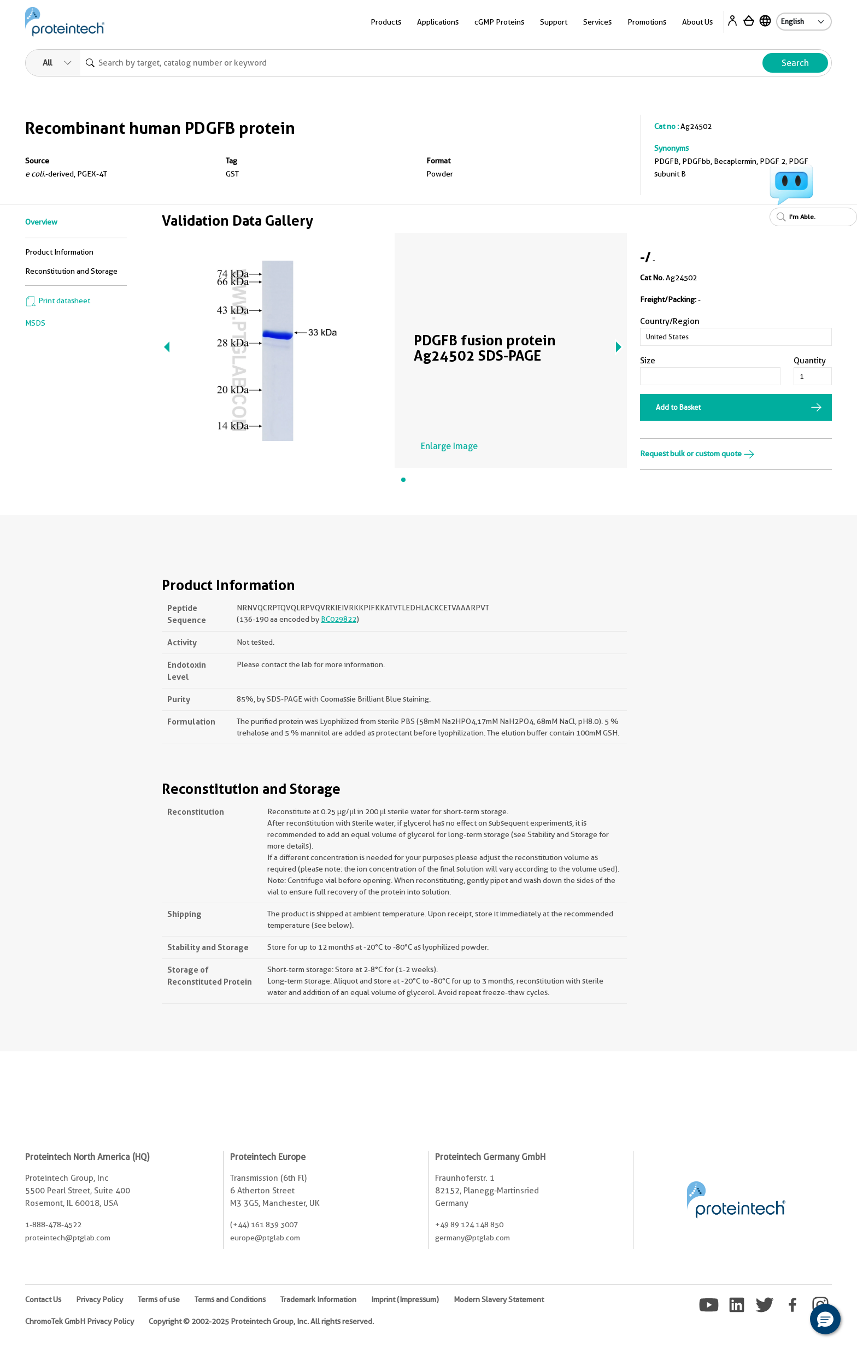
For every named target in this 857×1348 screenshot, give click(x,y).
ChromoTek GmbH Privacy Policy (79, 1321)
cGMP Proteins (499, 21)
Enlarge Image (449, 446)
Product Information (59, 252)
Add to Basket (678, 407)
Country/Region (670, 321)
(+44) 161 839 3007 (264, 1224)
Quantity (810, 361)
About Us (697, 21)
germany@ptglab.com (472, 1237)
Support (553, 21)
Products (386, 21)
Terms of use (159, 1299)
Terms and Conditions (230, 1299)
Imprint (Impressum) (405, 1299)
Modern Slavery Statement (499, 1299)
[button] (825, 1319)
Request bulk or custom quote (697, 453)
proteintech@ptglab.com (67, 1237)
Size (647, 361)
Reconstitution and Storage (71, 271)
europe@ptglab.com (265, 1237)
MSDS (35, 323)
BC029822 (338, 619)
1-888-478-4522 (53, 1224)
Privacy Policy (99, 1299)
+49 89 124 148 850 (469, 1224)
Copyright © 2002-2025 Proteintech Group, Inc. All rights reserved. (261, 1321)
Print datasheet (57, 300)
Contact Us (43, 1299)
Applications (438, 21)
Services (597, 21)
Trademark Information (318, 1299)
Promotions (646, 21)
